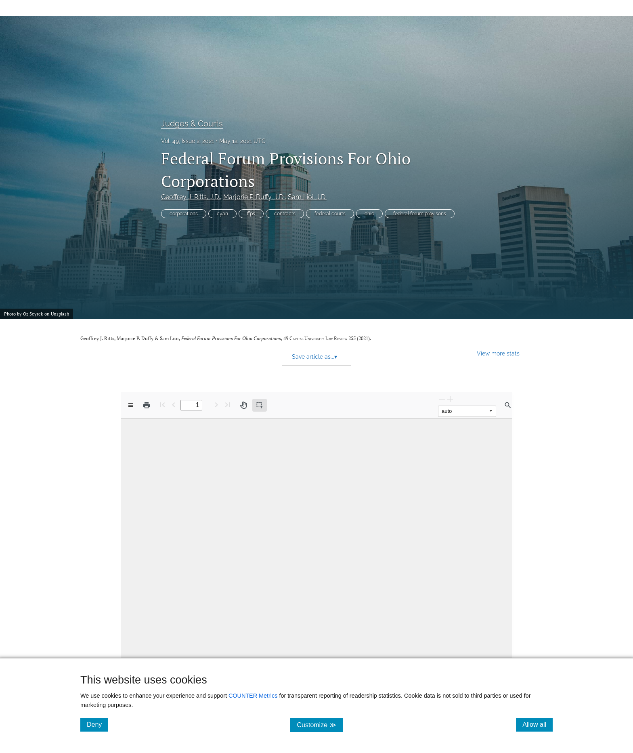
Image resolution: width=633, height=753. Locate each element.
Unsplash (60, 314)
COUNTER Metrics (253, 695)
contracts (285, 214)
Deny (97, 724)
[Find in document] (508, 405)
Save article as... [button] (314, 356)
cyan (222, 214)
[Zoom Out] (442, 399)
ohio (369, 214)
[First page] (162, 405)
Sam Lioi (307, 197)
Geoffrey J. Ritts (190, 197)
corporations (184, 214)
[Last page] (228, 405)
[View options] (131, 405)
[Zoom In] (450, 399)
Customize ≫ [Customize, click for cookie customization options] (319, 724)
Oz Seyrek (33, 314)
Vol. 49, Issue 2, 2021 (187, 141)
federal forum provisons (419, 214)
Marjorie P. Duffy (254, 197)
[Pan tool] (243, 405)
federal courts (330, 214)
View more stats (498, 353)
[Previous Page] (173, 405)
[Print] (146, 405)
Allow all (537, 724)
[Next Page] (216, 405)
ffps (251, 214)
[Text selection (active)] (259, 405)
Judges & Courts (192, 123)
